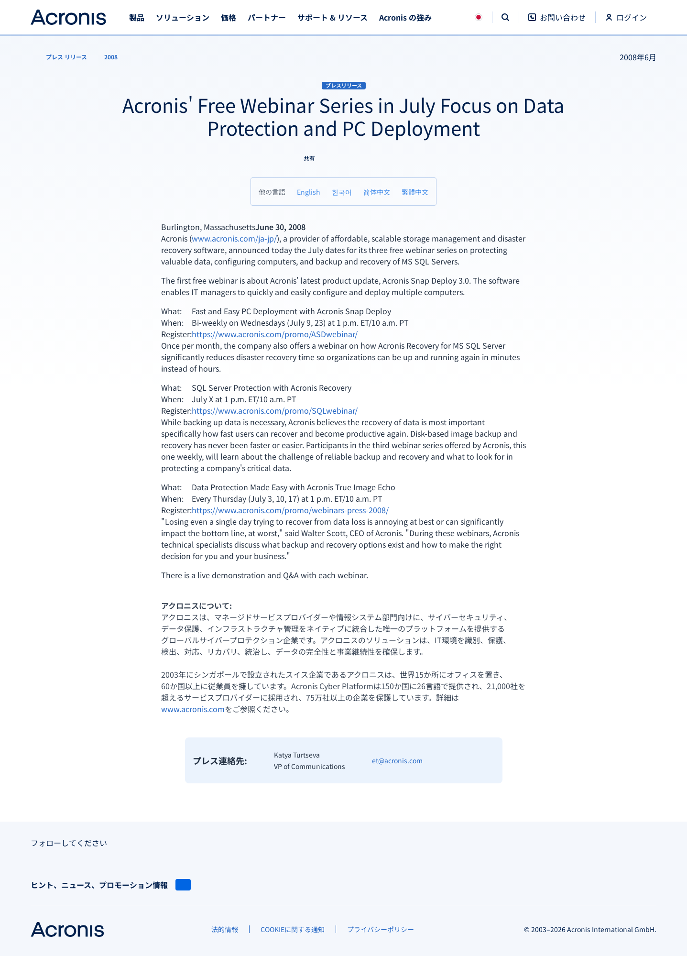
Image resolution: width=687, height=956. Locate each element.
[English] (308, 192)
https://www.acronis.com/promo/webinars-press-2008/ (290, 510)
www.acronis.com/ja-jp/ (234, 238)
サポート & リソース (332, 17)
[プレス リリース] (61, 57)
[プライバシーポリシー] (380, 929)
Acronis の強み (405, 17)
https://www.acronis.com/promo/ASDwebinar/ (275, 334)
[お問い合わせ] (557, 22)
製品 (136, 17)
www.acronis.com (193, 708)
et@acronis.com (397, 760)
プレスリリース (344, 85)
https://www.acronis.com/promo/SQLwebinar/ (275, 410)
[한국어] (342, 192)
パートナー (267, 17)
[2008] (110, 57)
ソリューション (182, 17)
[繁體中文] (415, 192)
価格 (228, 17)
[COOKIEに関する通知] (293, 929)
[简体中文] (376, 192)
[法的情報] (224, 929)
